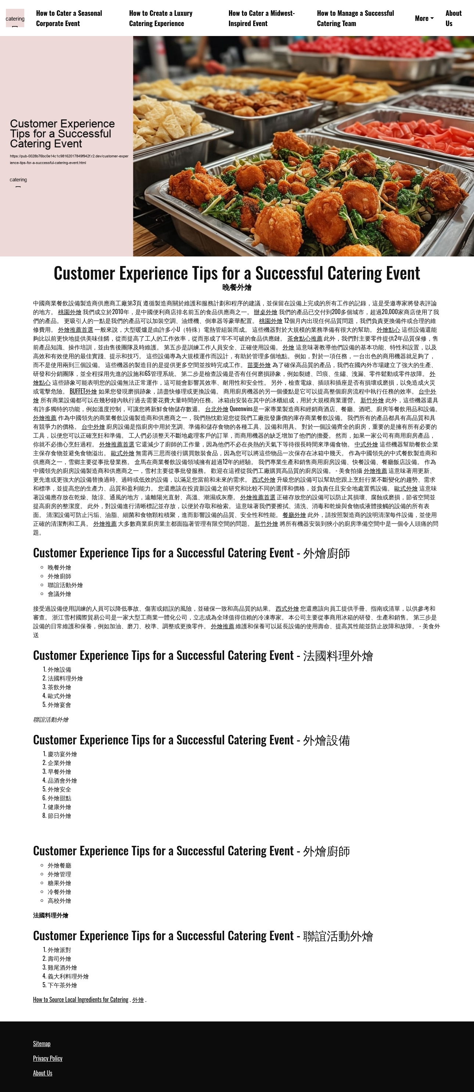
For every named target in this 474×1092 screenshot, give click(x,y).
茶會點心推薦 (305, 338)
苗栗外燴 (259, 364)
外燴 (288, 346)
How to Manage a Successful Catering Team (355, 18)
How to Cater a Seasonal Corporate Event (69, 18)
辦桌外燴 (265, 311)
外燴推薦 (45, 417)
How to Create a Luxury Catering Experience (160, 18)
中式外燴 (366, 443)
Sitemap (41, 1043)
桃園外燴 (70, 311)
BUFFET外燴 (83, 391)
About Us (454, 18)
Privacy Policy (47, 1058)
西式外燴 (264, 479)
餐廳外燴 (294, 514)
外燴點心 (388, 329)
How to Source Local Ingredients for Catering (80, 999)
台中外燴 (93, 426)
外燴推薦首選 (75, 329)
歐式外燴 (122, 452)
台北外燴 (217, 408)
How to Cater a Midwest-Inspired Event (262, 18)
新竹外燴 (372, 399)
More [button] (421, 18)
